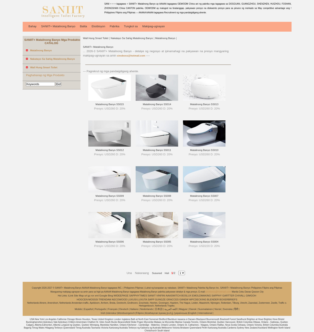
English (192, 313)
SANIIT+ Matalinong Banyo (58, 26)
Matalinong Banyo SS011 (157, 150)
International (205, 313)
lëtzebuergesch (126, 313)
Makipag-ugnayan (153, 26)
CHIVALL (240, 295)
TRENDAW (105, 299)
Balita (83, 26)
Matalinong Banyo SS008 (157, 196)
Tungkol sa (131, 26)
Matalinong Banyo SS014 (157, 104)
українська (181, 313)
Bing (110, 295)
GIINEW (183, 299)
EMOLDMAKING (201, 295)
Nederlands (146, 309)
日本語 (159, 309)
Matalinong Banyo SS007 (204, 196)
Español (88, 309)
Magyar (183, 309)
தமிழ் (170, 313)
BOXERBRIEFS (228, 299)
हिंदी (236, 309)
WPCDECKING (197, 299)
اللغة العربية (170, 309)
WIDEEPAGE (121, 295)
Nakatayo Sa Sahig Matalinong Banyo (132, 38)
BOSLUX (186, 295)
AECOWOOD (119, 299)
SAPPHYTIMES (138, 295)
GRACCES (172, 299)
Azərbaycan (151, 313)
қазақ (162, 313)
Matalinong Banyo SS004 (204, 241)
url (85, 295)
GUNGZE (160, 299)
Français (113, 309)
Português (100, 309)
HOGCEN (82, 299)
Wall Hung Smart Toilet (95, 38)
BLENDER (213, 299)
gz (89, 295)
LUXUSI (132, 299)
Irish (103, 313)
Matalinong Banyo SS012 (110, 150)
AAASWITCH (173, 295)
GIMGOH (251, 295)
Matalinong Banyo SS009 (110, 196)
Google (103, 295)
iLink (70, 295)
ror (92, 295)
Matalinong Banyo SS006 (110, 241)
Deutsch (123, 309)
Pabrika (114, 26)
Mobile (78, 309)
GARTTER (228, 295)
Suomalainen (205, 309)
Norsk (218, 309)
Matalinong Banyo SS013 (204, 104)
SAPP (151, 299)
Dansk (192, 309)
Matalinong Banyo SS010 (204, 150)
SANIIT (152, 295)
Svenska (227, 309)
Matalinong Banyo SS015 (110, 104)
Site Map (79, 295)
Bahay (33, 26)
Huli (165, 273)
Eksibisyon (98, 26)
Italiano (134, 309)
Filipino (140, 313)
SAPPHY (217, 295)
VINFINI (160, 295)
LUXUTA (142, 299)
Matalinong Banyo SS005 (157, 241)
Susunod (157, 273)
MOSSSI (93, 299)
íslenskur (112, 313)
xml (97, 295)
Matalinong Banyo (165, 38)
